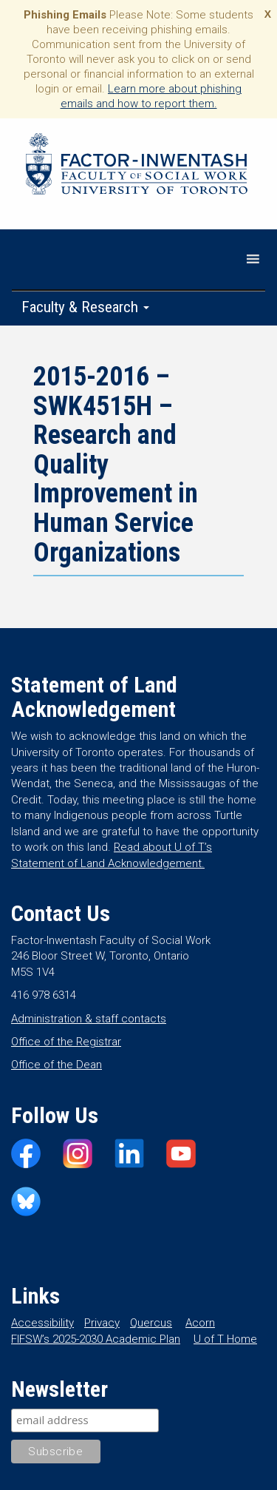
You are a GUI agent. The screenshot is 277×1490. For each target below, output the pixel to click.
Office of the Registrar (66, 1041)
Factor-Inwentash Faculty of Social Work (136, 166)
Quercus (151, 1322)
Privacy (102, 1322)
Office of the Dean (56, 1064)
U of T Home (225, 1339)
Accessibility (42, 1322)
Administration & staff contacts (88, 1018)
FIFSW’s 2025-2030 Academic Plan (95, 1339)
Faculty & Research (85, 307)
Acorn (200, 1322)
